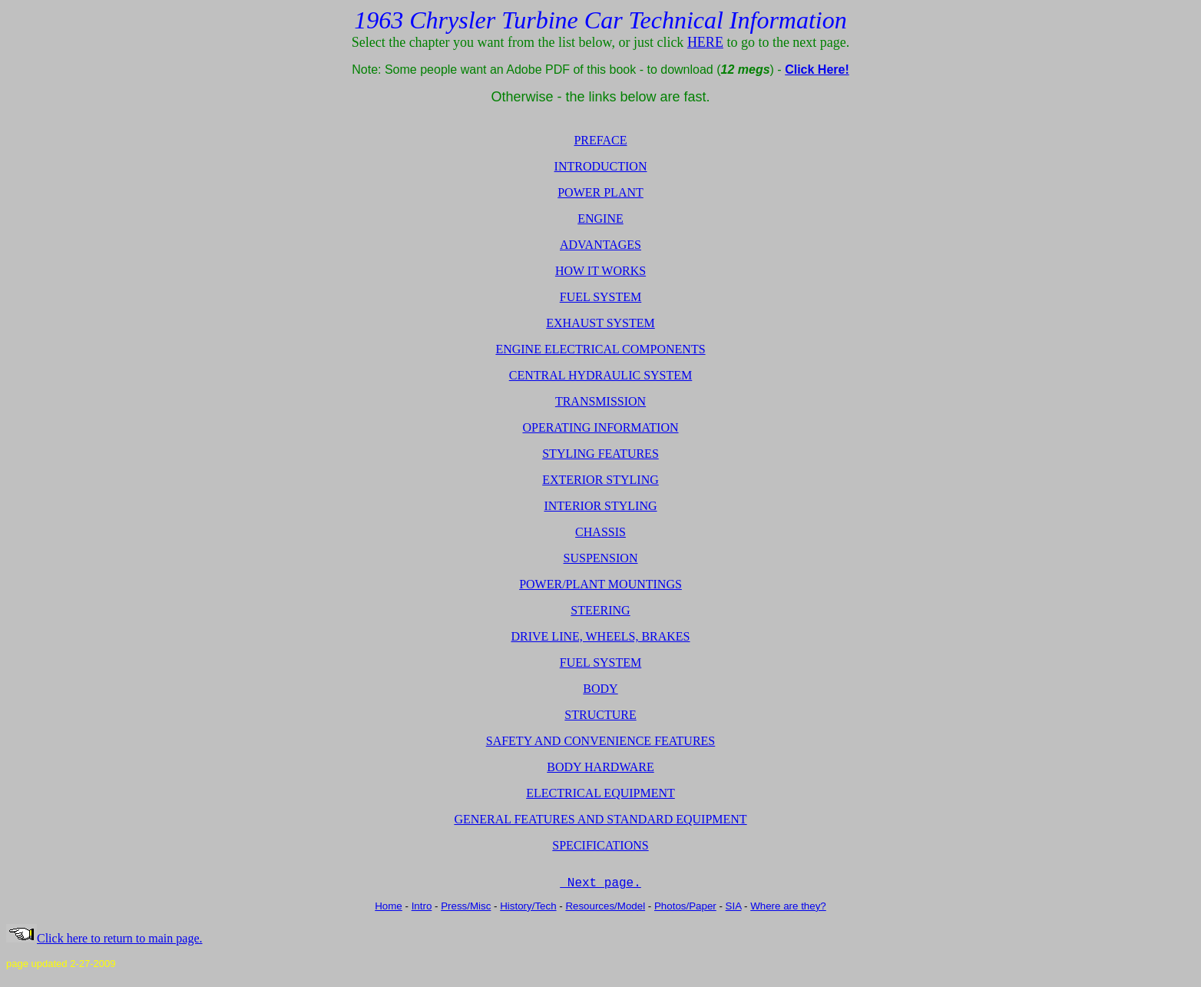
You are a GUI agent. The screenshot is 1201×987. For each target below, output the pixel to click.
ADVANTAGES (600, 244)
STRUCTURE (600, 714)
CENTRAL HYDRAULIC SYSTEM (601, 375)
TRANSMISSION (600, 401)
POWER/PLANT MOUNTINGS (600, 584)
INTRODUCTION (600, 166)
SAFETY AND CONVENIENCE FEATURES (601, 740)
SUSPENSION (601, 558)
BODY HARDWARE (600, 766)
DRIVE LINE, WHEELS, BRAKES (600, 636)
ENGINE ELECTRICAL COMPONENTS (600, 349)
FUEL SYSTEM (601, 296)
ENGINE (600, 218)
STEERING (600, 610)
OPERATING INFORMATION (600, 427)
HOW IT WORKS (600, 270)
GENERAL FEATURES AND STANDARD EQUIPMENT (600, 819)
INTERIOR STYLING (600, 505)
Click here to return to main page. (104, 943)
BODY (600, 688)
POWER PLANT (600, 192)
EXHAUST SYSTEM (600, 323)
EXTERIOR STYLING (600, 479)
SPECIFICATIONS (600, 845)
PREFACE (600, 140)
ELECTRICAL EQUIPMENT (600, 793)
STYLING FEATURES (600, 453)
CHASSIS (600, 531)
